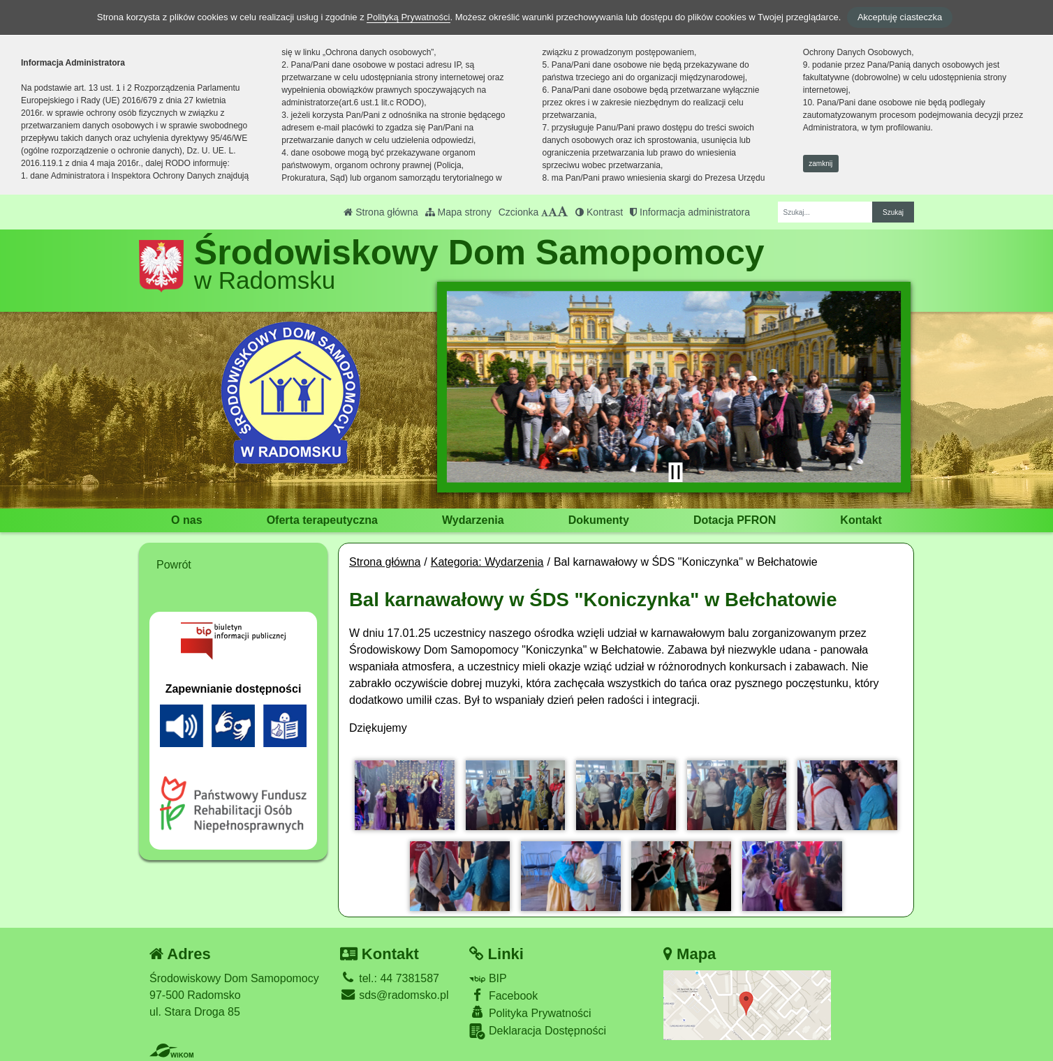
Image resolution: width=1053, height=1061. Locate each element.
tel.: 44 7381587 (389, 978)
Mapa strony (458, 212)
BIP (487, 978)
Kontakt (861, 520)
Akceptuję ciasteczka (899, 17)
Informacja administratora (690, 212)
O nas (186, 520)
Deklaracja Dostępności (537, 1031)
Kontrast (599, 212)
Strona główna (381, 212)
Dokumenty (598, 520)
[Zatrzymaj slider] (675, 472)
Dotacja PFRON (734, 520)
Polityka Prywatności (530, 1012)
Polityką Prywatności (408, 17)
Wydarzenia (473, 520)
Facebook (503, 995)
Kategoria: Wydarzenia (487, 562)
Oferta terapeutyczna (322, 520)
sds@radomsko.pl (394, 995)
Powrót (173, 565)
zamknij (820, 163)
